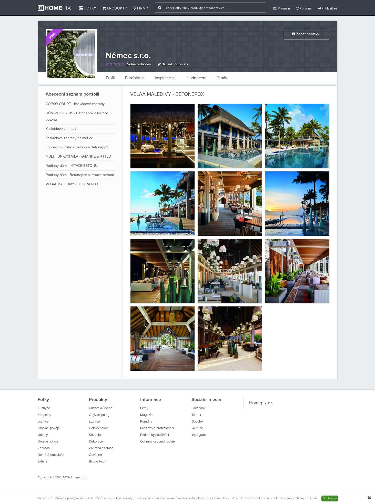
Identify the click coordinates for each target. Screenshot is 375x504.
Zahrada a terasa (101, 448)
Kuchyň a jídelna (100, 408)
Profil (110, 78)
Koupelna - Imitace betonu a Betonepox (77, 147)
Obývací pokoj (99, 415)
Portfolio (135, 78)
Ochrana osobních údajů (157, 441)
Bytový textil (97, 461)
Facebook (198, 408)
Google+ (197, 421)
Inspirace (165, 78)
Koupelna (96, 435)
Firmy (140, 8)
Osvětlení (96, 455)
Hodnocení (196, 78)
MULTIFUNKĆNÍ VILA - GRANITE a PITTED (78, 156)
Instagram (198, 435)
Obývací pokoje (49, 428)
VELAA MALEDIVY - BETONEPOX (72, 184)
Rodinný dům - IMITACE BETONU (72, 166)
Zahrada (44, 448)
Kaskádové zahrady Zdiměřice (69, 138)
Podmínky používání (154, 435)
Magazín (281, 8)
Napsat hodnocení (173, 64)
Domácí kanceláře (51, 455)
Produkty (114, 8)
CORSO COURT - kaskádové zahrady (75, 104)
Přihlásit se (327, 8)
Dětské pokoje (48, 441)
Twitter (196, 415)
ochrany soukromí (305, 498)
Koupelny (44, 415)
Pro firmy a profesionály (157, 428)
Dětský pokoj (98, 428)
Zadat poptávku (306, 34)
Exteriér (43, 461)
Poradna (304, 8)
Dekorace (96, 441)
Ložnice (43, 421)
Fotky (87, 8)
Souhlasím (330, 498)
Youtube (197, 428)
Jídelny (43, 435)
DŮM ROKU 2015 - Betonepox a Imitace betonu (77, 116)
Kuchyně (44, 408)
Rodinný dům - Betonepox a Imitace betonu (80, 175)
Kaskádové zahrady (61, 129)
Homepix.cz (260, 403)
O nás (222, 78)
